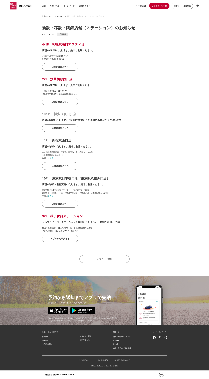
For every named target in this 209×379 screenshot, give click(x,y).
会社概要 (45, 336)
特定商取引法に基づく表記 (122, 360)
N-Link (115, 344)
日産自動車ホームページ (122, 336)
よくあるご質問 (85, 336)
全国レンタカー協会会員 (122, 348)
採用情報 (45, 340)
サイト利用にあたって (86, 360)
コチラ (50, 158)
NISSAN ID (117, 340)
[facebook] (154, 337)
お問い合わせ (85, 340)
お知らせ (60, 16)
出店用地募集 (47, 344)
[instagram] (165, 337)
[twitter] (159, 337)
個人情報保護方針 (103, 360)
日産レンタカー (47, 16)
